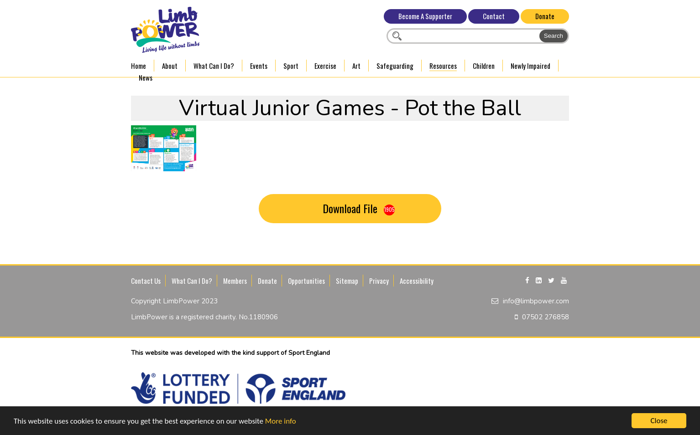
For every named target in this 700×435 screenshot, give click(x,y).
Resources (443, 66)
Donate (544, 16)
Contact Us (146, 281)
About (170, 66)
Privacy (379, 281)
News (145, 77)
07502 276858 (545, 317)
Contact (494, 16)
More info (280, 422)
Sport (290, 66)
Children (484, 66)
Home (138, 66)
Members (235, 281)
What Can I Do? (213, 66)
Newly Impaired (530, 66)
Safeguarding (394, 66)
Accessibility (417, 281)
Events (258, 66)
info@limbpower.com (536, 301)
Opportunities (306, 281)
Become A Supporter (425, 16)
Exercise (325, 66)
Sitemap (347, 281)
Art (356, 66)
